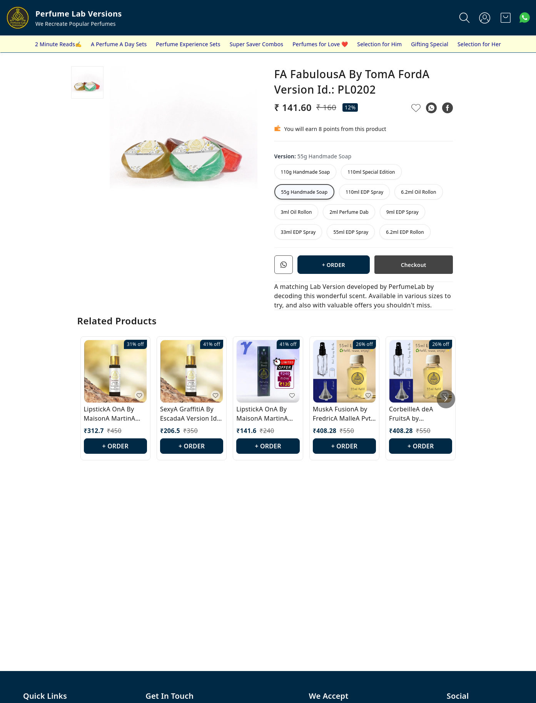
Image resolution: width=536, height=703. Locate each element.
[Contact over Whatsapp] (524, 17)
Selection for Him (379, 44)
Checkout (413, 264)
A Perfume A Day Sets (119, 44)
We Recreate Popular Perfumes (75, 23)
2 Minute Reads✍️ (58, 44)
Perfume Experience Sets (188, 44)
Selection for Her (479, 44)
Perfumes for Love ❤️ (320, 44)
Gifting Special (429, 44)
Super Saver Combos (257, 44)
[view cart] (505, 17)
